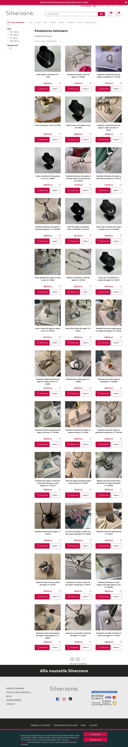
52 (10, 48)
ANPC (83, 725)
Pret (9, 29)
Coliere (61, 22)
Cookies (93, 725)
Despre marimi (13, 700)
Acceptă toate (95, 734)
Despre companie (15, 688)
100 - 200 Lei (14, 32)
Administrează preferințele (95, 744)
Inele (31, 22)
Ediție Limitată (90, 22)
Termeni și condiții (40, 725)
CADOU (53, 22)
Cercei (80, 22)
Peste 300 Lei (14, 41)
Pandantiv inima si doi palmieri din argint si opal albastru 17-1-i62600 (47, 635)
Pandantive (71, 22)
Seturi (45, 22)
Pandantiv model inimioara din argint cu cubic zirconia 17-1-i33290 (47, 381)
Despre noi (110, 6)
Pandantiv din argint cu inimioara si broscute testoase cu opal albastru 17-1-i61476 (47, 483)
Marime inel (12, 45)
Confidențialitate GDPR (65, 725)
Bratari (38, 22)
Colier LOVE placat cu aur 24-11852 (48, 125)
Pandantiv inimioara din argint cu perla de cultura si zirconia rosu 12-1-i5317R (78, 178)
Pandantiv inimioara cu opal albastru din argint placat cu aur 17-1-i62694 (109, 584)
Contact (119, 6)
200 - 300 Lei (14, 35)
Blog (9, 696)
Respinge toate (95, 740)
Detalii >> (56, 89)
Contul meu (98, 6)
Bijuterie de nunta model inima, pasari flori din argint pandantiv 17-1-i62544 (109, 483)
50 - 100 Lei (14, 38)
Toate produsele (16, 23)
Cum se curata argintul (18, 692)
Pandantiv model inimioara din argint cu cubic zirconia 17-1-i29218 (108, 127)
